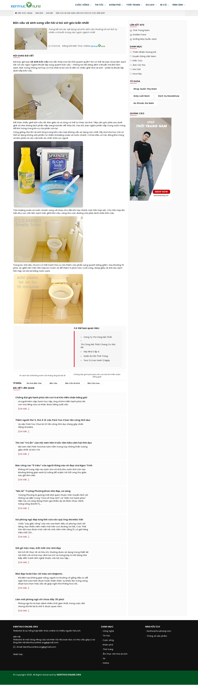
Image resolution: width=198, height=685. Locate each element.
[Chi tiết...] (23, 409)
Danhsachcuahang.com (159, 631)
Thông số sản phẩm (157, 636)
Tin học (106, 636)
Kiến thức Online (24, 13)
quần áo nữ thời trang (96, 356)
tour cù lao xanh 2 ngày (97, 360)
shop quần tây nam (145, 89)
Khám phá (108, 645)
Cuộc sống (108, 641)
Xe (104, 659)
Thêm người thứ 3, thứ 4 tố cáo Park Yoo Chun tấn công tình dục (52, 420)
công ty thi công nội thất (98, 337)
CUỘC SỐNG (82, 5)
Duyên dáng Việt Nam (144, 56)
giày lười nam (141, 96)
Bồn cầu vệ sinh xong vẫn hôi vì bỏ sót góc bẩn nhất (80, 13)
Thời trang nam (141, 30)
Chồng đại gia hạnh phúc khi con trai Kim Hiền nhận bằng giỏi (97, 376)
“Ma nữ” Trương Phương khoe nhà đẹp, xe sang (43, 491)
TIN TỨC (99, 5)
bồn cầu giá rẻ (72, 383)
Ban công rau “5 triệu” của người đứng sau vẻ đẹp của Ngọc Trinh (53, 465)
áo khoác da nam (143, 103)
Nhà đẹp (49, 13)
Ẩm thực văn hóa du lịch (115, 654)
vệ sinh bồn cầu (34, 383)
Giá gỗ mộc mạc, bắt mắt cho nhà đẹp (38, 548)
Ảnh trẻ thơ (139, 65)
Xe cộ (163, 5)
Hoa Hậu (137, 74)
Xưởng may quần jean (145, 39)
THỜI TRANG (133, 5)
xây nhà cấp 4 (91, 352)
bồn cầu (43, 62)
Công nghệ (108, 631)
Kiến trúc (137, 61)
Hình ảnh (177, 5)
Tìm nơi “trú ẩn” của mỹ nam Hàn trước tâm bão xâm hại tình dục (53, 443)
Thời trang (108, 650)
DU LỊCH (150, 5)
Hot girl (136, 69)
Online (106, 663)
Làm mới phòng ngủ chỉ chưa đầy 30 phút (39, 600)
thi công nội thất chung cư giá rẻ (98, 346)
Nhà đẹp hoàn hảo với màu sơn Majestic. (39, 574)
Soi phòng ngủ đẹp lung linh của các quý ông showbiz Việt (49, 520)
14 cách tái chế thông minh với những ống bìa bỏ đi (42, 376)
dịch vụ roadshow (168, 96)
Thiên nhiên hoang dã (144, 52)
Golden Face (139, 35)
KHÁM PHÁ (115, 5)
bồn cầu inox (94, 383)
